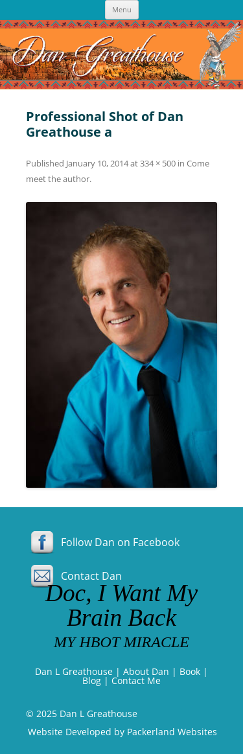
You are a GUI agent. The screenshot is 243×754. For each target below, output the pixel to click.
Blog (91, 680)
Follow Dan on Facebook (102, 542)
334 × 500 (158, 163)
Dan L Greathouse (74, 671)
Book (189, 671)
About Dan (146, 671)
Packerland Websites (172, 731)
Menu (122, 9)
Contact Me (136, 680)
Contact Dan (74, 576)
